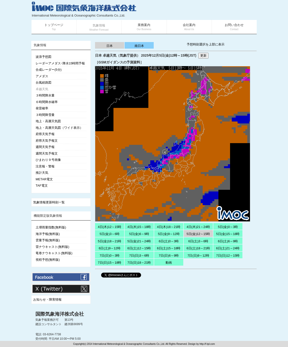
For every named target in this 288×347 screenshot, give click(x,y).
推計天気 (42, 172)
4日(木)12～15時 (109, 227)
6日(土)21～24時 (228, 248)
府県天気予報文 (47, 140)
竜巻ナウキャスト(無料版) (54, 253)
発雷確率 (42, 108)
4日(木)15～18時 (139, 227)
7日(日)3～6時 (139, 255)
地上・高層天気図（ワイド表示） (59, 128)
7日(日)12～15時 (228, 255)
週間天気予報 (45, 147)
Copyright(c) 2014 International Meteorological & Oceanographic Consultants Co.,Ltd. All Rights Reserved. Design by (136, 344)
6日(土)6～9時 (228, 241)
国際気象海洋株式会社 (59, 314)
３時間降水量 (45, 95)
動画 (169, 262)
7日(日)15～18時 (109, 262)
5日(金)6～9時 (139, 234)
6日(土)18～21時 (198, 248)
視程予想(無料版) (48, 259)
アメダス (42, 76)
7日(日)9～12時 (198, 255)
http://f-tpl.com (207, 344)
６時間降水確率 (47, 102)
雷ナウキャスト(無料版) (52, 247)
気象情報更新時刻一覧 (49, 202)
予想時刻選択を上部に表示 (205, 44)
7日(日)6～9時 (169, 255)
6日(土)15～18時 (169, 248)
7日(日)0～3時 (110, 255)
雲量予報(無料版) (48, 240)
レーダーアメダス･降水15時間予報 (60, 63)
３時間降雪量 (45, 115)
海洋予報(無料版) (48, 234)
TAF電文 (42, 185)
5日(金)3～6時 (110, 234)
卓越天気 (42, 89)
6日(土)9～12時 (109, 248)
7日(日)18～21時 (139, 262)
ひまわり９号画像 (48, 160)
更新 (203, 55)
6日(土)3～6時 (198, 241)
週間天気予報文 (47, 153)
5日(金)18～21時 (109, 241)
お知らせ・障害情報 (47, 299)
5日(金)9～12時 (169, 234)
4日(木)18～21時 (169, 227)
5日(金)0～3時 (228, 227)
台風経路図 (43, 82)
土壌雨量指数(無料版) (51, 227)
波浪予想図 (43, 57)
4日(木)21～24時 (198, 227)
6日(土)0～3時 (169, 241)
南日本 (139, 46)
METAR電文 (44, 179)
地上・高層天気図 (48, 121)
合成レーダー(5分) (49, 69)
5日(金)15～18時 (228, 234)
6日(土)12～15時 (139, 248)
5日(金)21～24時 (139, 241)
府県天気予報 (45, 134)
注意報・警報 (45, 166)
